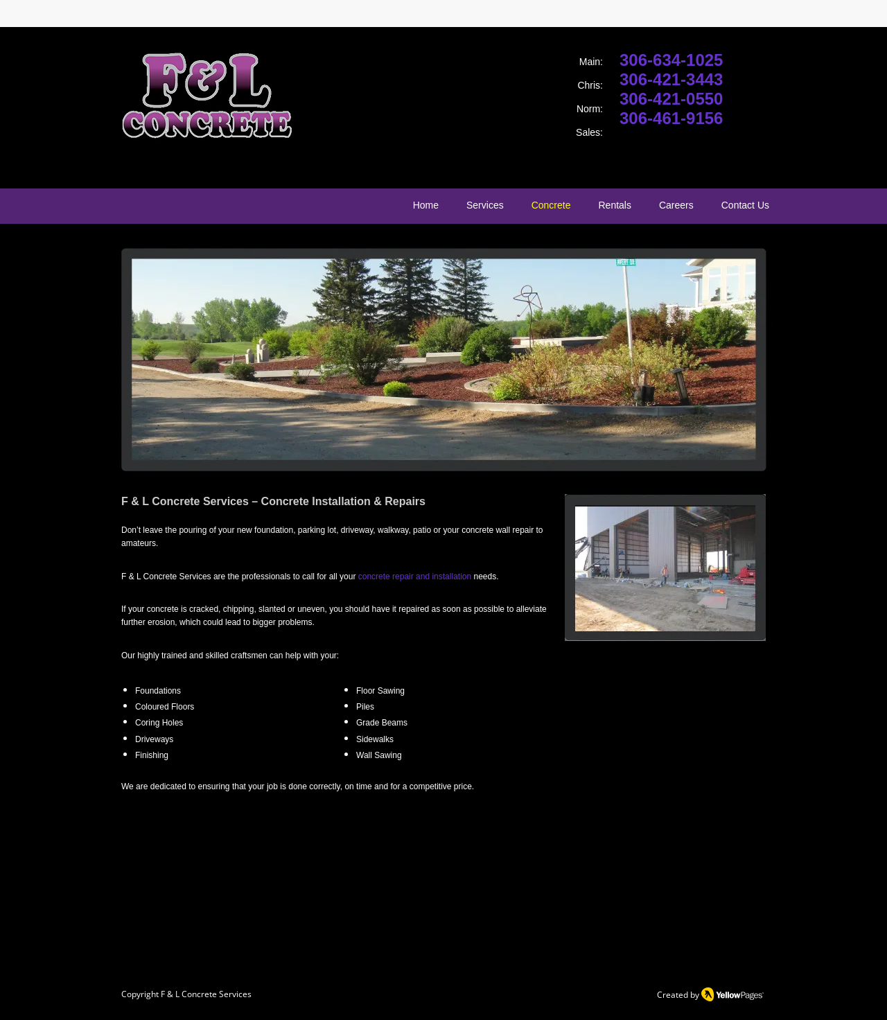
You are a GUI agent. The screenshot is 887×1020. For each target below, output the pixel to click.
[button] (443, 359)
